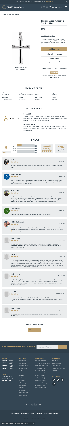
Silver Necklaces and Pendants (11, 14)
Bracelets (49, 128)
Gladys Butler (15, 238)
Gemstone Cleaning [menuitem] (41, 383)
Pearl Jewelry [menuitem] (22, 378)
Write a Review (34, 330)
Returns (61, 62)
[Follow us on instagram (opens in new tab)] (54, 384)
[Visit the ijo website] (27, 404)
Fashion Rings (41, 128)
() (36, 145)
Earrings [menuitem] (21, 370)
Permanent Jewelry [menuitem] (24, 390)
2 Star (14, 150)
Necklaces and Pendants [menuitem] (26, 373)
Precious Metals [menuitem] (40, 375)
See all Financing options (48, 36)
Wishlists (54, 370)
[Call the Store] (6, 380)
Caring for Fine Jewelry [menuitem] (42, 378)
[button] (41, 7)
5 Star (14, 145)
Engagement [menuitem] (22, 363)
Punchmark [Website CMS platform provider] (38, 422)
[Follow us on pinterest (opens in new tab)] (54, 380)
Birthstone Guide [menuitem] (40, 370)
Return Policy (15, 413)
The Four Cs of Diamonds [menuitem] (42, 363)
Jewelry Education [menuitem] (40, 361)
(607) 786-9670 (20, 69)
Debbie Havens (16, 175)
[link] (57, 7)
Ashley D (14, 255)
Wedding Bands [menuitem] (23, 365)
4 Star (14, 147)
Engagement (27, 126)
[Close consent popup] (33, 423)
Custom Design (56, 363)
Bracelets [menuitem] (21, 375)
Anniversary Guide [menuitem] (40, 385)
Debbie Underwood (17, 222)
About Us (55, 361)
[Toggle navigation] (66, 7)
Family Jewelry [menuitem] (23, 395)
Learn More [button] (49, 1)
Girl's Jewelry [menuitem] (22, 383)
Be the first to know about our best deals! (18, 347)
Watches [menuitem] (21, 388)
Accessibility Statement (51, 413)
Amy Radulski (15, 209)
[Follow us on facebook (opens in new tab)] (62, 380)
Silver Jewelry (32, 128)
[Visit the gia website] (41, 404)
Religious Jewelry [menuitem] (23, 392)
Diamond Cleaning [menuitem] (40, 380)
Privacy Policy (24, 413)
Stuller (37, 94)
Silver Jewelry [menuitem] (22, 380)
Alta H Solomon (16, 292)
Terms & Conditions (36, 413)
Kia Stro (13, 160)
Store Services (56, 365)
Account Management (58, 368)
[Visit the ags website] (34, 404)
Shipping (47, 62)
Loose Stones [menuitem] (22, 361)
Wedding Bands (56, 126)
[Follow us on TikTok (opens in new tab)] (58, 380)
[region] (20, 46)
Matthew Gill (15, 191)
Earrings (55, 128)
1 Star (14, 152)
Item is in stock (54, 72)
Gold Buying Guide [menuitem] (40, 388)
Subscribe (62, 347)
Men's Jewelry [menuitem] (23, 385)
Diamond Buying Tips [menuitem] (41, 365)
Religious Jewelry (46, 126)
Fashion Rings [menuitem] (23, 368)
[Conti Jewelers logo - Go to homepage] (12, 7)
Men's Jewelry (36, 126)
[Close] (67, 2)
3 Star (14, 148)
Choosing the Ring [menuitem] (40, 368)
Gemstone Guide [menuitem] (40, 373)
